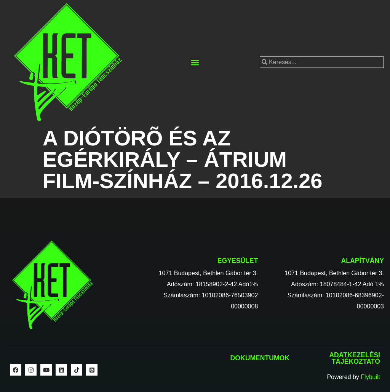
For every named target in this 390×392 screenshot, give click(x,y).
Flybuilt (370, 377)
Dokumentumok (259, 358)
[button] (195, 62)
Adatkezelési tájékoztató (354, 358)
